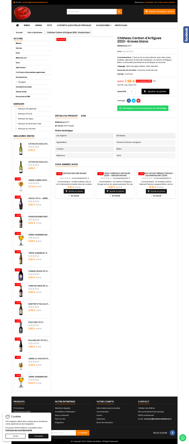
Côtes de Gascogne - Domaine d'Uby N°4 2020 (39, 162)
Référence (122, 46)
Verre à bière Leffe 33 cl (39, 180)
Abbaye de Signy (25, 118)
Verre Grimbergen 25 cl (39, 377)
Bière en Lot (21, 57)
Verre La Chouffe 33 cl (39, 358)
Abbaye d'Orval (25, 113)
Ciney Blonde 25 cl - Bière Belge (39, 286)
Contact (143, 401)
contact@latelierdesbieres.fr (35, 2)
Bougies (22, 82)
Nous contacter (62, 415)
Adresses (101, 419)
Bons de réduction (105, 422)
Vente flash (121, 25)
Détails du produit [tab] (66, 115)
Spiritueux (21, 67)
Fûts (49, 25)
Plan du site (60, 419)
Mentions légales (62, 408)
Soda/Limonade (24, 87)
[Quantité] (131, 91)
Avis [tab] (83, 115)
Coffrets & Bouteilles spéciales (74, 25)
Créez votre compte (166, 2)
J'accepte (38, 436)
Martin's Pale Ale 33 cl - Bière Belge (39, 304)
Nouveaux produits (22, 411)
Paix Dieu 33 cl (36, 322)
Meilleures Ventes (24, 136)
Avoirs (99, 415)
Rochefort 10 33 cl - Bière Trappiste (39, 340)
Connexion (149, 2)
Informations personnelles (108, 408)
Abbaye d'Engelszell (27, 108)
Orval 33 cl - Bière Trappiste (39, 198)
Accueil (18, 38)
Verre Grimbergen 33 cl (39, 235)
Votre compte (105, 401)
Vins (18, 62)
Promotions (19, 408)
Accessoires (103, 25)
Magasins (59, 422)
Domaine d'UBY (23, 96)
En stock (59, 126)
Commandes (103, 411)
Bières (27, 25)
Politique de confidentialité (19, 430)
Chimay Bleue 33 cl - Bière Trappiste (39, 271)
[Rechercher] (94, 11)
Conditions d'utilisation (65, 411)
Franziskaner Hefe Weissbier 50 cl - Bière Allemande (39, 216)
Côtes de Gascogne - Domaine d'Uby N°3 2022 (39, 144)
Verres (38, 25)
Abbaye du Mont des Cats (29, 123)
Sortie (15, 436)
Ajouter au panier (155, 91)
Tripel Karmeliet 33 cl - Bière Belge (39, 253)
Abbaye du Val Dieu (27, 128)
